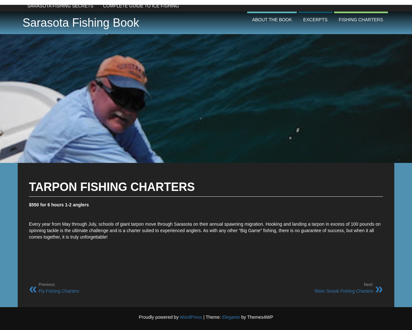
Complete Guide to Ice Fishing (141, 5)
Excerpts (315, 19)
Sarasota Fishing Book (81, 22)
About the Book (272, 19)
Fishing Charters (361, 19)
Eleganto (231, 317)
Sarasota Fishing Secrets (60, 5)
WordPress (191, 317)
